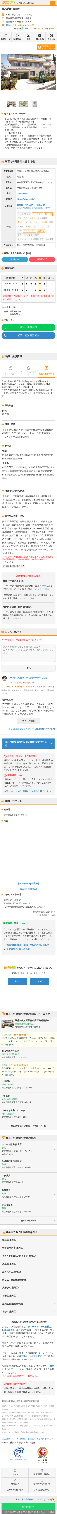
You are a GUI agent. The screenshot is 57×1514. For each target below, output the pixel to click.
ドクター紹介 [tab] (10, 374)
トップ (15, 1474)
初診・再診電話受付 (29, 335)
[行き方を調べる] (28, 889)
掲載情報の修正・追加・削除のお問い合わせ (28, 945)
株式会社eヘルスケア (14, 1330)
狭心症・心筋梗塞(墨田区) (14, 1279)
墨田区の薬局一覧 (28, 1220)
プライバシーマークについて (18, 1459)
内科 (27, 205)
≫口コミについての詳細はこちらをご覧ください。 (28, 791)
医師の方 (14, 259)
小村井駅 (17, 900)
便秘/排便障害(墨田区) (12, 1247)
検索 (53, 1500)
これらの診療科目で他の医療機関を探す (33, 208)
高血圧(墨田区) (9, 1264)
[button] (11, 104)
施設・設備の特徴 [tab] (46, 374)
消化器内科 (41, 205)
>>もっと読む (28, 721)
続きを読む (9, 1045)
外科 (32, 205)
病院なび (8, 2)
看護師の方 (42, 259)
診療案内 (17, 39)
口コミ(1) (40, 39)
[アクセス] (47, 182)
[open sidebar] (52, 3)
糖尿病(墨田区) (9, 1240)
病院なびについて (41, 1484)
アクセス (51, 39)
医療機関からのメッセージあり (47, 47)
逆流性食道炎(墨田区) (12, 1303)
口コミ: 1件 (11, 25)
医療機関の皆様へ (41, 1474)
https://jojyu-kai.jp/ (26, 199)
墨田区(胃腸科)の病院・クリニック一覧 (28, 1126)
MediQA (15, 1484)
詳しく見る (9, 562)
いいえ (39, 981)
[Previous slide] (4, 72)
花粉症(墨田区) (9, 1295)
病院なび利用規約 (15, 1490)
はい (17, 981)
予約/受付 (30, 1506)
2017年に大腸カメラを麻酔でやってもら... (28, 677)
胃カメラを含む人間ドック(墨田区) (19, 1255)
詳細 (52, 1512)
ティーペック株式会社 (38, 1326)
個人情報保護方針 (41, 1490)
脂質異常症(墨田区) (11, 1271)
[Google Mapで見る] (28, 883)
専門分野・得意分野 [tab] (28, 373)
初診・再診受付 (28, 327)
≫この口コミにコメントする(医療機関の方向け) (32, 729)
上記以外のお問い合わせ (18, 949)
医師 (28, 39)
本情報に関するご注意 (15, 566)
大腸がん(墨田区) (10, 1287)
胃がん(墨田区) (9, 1311)
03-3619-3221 (23, 193)
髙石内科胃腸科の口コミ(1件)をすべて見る (26, 744)
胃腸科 (20, 205)
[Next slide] (53, 72)
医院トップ (5, 39)
